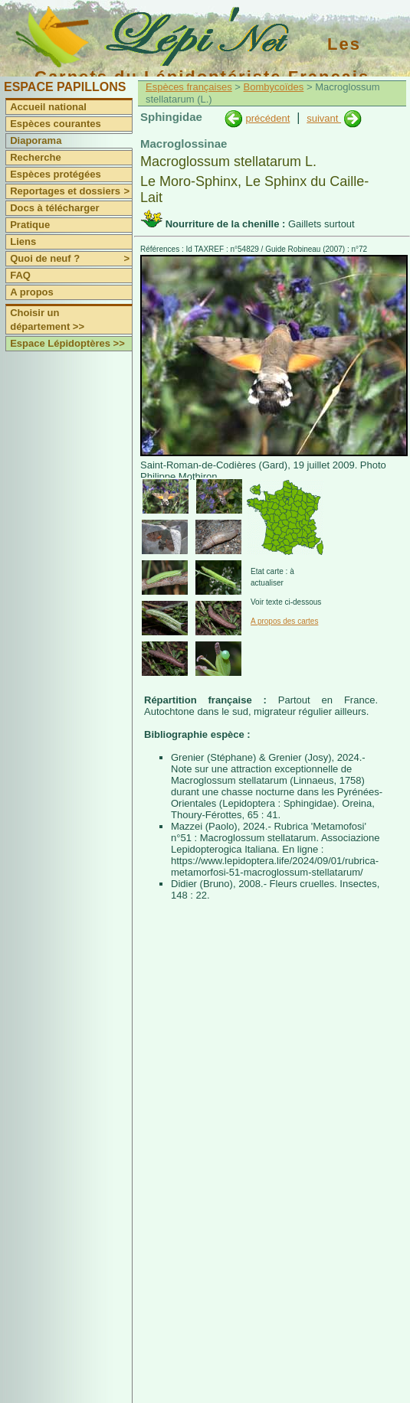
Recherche (35, 157)
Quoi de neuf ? (71, 259)
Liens (23, 241)
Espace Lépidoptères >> (67, 343)
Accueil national (48, 107)
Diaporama (35, 140)
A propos (32, 292)
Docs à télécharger (54, 208)
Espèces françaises (189, 87)
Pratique (30, 224)
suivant (324, 118)
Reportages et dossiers (71, 191)
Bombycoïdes (274, 87)
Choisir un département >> (47, 319)
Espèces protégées (55, 174)
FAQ (20, 275)
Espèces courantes (55, 123)
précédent (267, 118)
